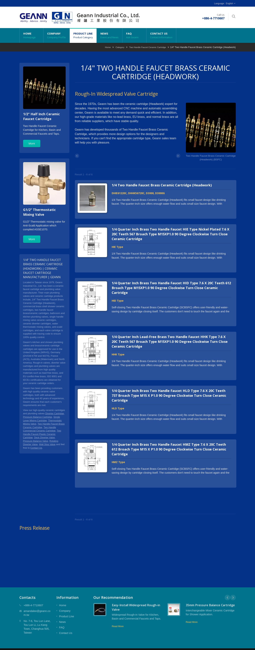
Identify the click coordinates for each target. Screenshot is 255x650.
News (109, 35)
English (229, 3)
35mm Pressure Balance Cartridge (210, 594)
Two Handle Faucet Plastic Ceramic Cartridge (42, 434)
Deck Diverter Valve (44, 437)
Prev (227, 586)
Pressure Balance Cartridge (37, 417)
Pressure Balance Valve (35, 441)
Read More (118, 615)
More (31, 143)
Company (56, 35)
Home (31, 35)
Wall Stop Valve (47, 444)
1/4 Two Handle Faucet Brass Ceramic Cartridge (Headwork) (162, 185)
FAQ (134, 35)
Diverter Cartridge (54, 413)
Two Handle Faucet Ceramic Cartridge (147, 47)
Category (120, 47)
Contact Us (161, 35)
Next (233, 586)
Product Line (83, 35)
